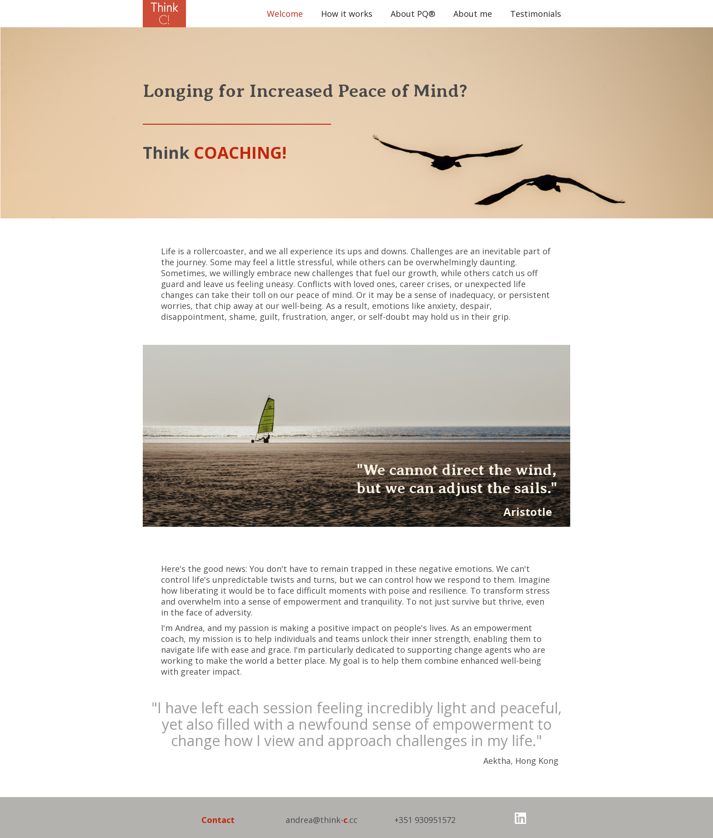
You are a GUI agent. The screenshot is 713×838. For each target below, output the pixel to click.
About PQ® (413, 13)
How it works (346, 13)
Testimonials (535, 13)
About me (472, 13)
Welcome (285, 13)
